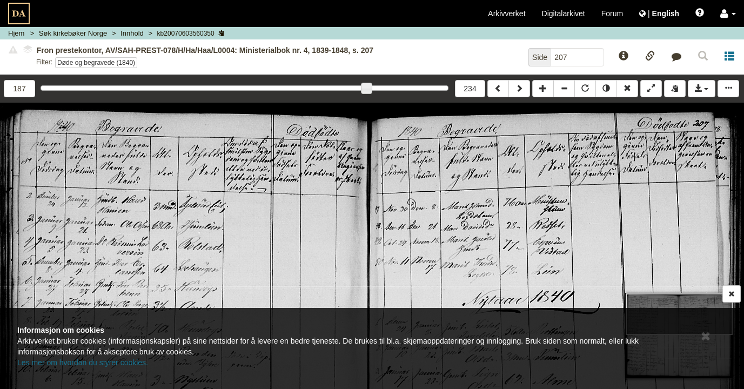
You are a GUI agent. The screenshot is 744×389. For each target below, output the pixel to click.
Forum (612, 13)
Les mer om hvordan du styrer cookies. (82, 362)
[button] (728, 13)
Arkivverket (506, 13)
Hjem (16, 33)
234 (470, 88)
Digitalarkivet (563, 13)
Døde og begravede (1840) (96, 62)
